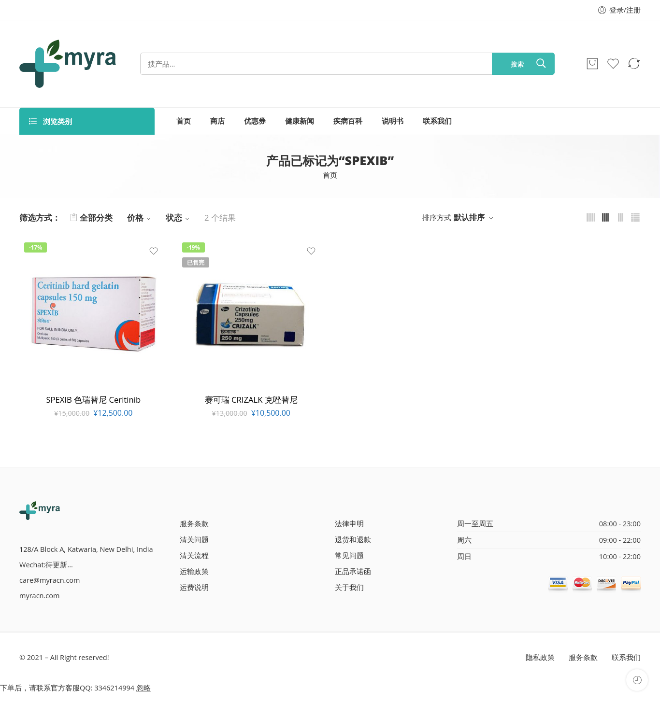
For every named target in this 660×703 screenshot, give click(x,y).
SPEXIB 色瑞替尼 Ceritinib (93, 399)
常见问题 (349, 555)
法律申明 (349, 523)
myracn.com (39, 595)
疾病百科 (347, 121)
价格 (140, 217)
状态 (179, 217)
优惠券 (255, 121)
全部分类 (91, 217)
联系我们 (437, 121)
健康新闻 (299, 121)
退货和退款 (353, 539)
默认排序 (469, 217)
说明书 (392, 121)
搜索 (517, 64)
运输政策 (194, 571)
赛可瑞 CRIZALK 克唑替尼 (251, 399)
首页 (183, 121)
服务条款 (194, 523)
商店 (217, 121)
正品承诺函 (353, 571)
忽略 (143, 687)
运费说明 (194, 587)
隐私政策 (540, 657)
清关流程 (194, 555)
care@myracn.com (49, 580)
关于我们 (349, 587)
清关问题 (194, 539)
